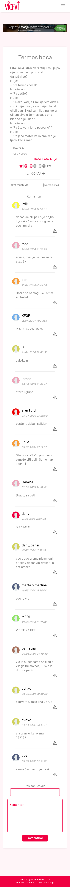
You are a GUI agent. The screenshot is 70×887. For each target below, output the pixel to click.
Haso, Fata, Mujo (45, 159)
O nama (31, 882)
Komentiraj (35, 838)
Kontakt (20, 882)
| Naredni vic (51, 185)
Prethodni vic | (19, 185)
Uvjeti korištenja (45, 882)
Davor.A (18, 148)
